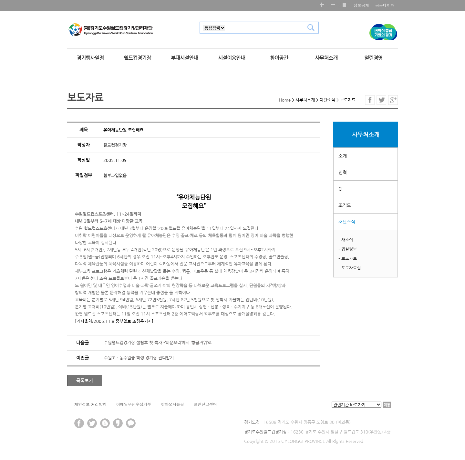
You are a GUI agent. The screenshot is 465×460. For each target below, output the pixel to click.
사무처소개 (326, 58)
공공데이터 (385, 5)
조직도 (344, 205)
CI (340, 188)
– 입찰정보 (347, 248)
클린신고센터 (205, 404)
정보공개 (361, 5)
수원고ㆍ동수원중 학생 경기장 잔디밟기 (139, 357)
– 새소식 (345, 239)
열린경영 (373, 58)
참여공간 (279, 58)
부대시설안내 (184, 58)
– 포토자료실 (349, 267)
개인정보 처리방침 (90, 404)
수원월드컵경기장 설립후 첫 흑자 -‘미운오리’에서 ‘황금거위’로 (158, 342)
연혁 (342, 172)
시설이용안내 (231, 58)
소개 (342, 155)
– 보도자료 (347, 258)
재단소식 (346, 221)
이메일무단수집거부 (133, 404)
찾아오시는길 (172, 404)
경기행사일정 (90, 58)
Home (285, 99)
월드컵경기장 (137, 58)
